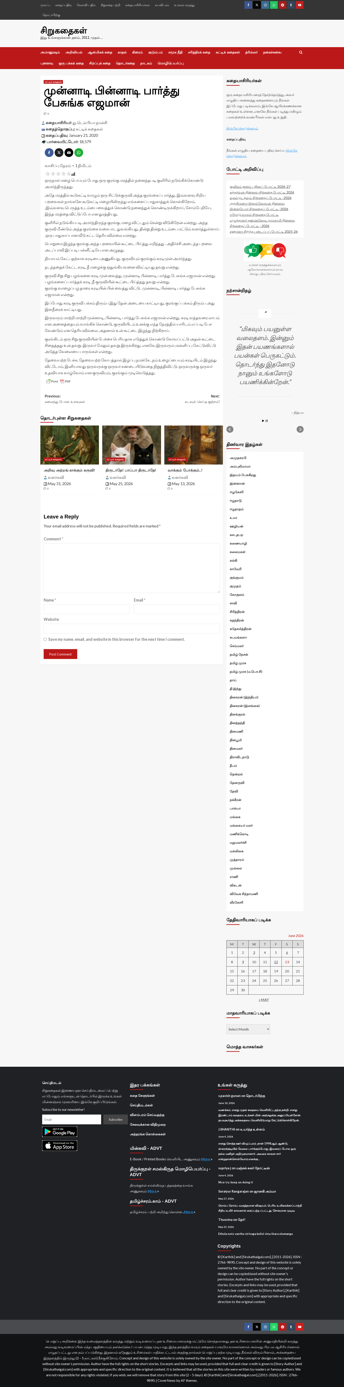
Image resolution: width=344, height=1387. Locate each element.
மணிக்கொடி (239, 833)
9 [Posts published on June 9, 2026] (243, 961)
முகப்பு (45, 5)
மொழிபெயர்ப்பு (171, 62)
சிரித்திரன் (237, 611)
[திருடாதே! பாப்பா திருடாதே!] (131, 444)
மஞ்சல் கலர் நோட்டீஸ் (253, 1167)
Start (263, 420)
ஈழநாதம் (237, 508)
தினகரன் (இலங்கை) (245, 705)
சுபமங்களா (238, 637)
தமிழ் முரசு (238, 662)
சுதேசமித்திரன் (240, 628)
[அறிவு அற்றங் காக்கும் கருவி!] (69, 444)
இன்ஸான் (237, 483)
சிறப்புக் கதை (99, 62)
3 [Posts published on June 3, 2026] (254, 952)
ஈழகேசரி (237, 491)
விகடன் (236, 885)
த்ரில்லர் (251, 51)
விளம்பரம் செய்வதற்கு (147, 1114)
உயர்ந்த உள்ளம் (252, 1129)
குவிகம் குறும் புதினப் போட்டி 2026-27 (260, 186)
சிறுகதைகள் (61, 30)
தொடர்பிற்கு (51, 15)
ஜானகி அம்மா (265, 1190)
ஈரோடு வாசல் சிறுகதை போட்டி (254, 214)
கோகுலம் (237, 594)
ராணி (234, 876)
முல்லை (236, 867)
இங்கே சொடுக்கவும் (242, 127)
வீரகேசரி (236, 902)
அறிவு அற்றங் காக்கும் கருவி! (69, 470)
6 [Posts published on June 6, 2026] (287, 952)
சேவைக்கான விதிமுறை (148, 1124)
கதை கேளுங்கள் (142, 1095)
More (206, 1158)
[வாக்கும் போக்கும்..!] (193, 444)
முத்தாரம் (237, 859)
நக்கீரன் (235, 799)
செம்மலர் (237, 645)
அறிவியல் (73, 51)
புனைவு (46, 62)
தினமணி (236, 731)
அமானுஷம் (50, 51)
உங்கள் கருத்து (184, 5)
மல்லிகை (237, 850)
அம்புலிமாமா (240, 466)
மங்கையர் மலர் (241, 825)
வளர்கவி (56, 476)
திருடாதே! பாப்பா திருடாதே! (131, 470)
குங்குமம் (237, 577)
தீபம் (233, 765)
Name (50, 599)
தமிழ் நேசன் (239, 654)
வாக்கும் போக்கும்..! (185, 470)
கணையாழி (238, 543)
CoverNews (167, 1380)
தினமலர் (236, 748)
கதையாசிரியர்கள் (137, 5)
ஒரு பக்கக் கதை (71, 62)
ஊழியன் (236, 525)
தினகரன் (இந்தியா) (244, 696)
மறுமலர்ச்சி (238, 842)
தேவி (234, 790)
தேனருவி (237, 782)
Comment (53, 538)
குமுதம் (235, 585)
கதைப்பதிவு (63, 5)
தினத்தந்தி (237, 722)
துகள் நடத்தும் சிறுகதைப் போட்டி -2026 (261, 197)
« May (264, 999)
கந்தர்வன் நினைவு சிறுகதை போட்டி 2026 (262, 191)
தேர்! (241, 1219)
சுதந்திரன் (237, 619)
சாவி (233, 602)
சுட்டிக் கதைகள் (228, 51)
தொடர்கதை (125, 62)
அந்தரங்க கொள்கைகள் (148, 1133)
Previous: (88, 398)
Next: (176, 398)
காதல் (122, 51)
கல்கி (233, 560)
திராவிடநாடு (239, 756)
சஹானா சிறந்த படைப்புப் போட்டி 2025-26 (264, 231)
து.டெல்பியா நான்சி (90, 121)
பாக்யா (235, 808)
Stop (267, 420)
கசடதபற (236, 534)
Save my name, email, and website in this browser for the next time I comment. (116, 638)
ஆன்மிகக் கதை (100, 51)
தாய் (233, 679)
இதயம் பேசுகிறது (243, 474)
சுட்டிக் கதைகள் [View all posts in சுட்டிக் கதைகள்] (53, 81)
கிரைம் (137, 51)
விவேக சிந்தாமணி (244, 893)
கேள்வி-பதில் (86, 5)
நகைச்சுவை (272, 51)
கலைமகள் (237, 551)
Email (139, 599)
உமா (233, 517)
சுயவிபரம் (162, 5)
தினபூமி (236, 739)
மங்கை (235, 816)
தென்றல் (236, 773)
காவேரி (236, 568)
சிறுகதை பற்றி (110, 5)
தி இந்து (235, 688)
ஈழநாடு (236, 500)
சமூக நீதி (175, 51)
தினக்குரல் (237, 714)
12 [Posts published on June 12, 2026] (276, 961)
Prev (229, 428)
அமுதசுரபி (238, 457)
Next (300, 428)
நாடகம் (146, 62)
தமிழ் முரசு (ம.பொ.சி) (246, 671)
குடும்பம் (155, 51)
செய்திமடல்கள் (141, 1104)
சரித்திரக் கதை (199, 51)
